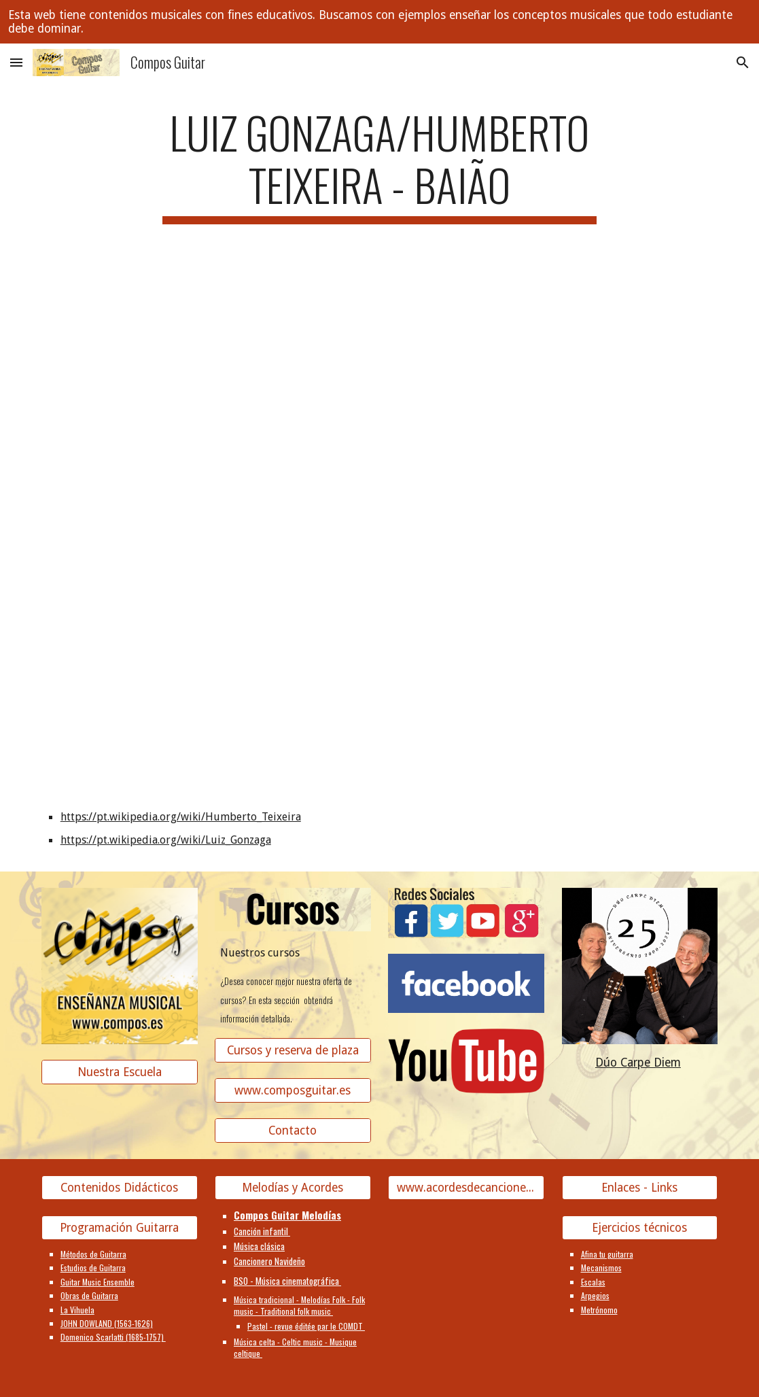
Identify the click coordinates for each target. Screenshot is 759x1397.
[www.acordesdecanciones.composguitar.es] (466, 1188)
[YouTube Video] (177, 338)
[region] (379, 22)
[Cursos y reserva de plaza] (292, 1050)
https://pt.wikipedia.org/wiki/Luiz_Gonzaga (165, 839)
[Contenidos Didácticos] (119, 1188)
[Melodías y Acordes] (292, 1188)
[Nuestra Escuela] (119, 1071)
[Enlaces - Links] (640, 1188)
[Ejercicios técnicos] (640, 1228)
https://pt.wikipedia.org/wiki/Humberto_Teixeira (180, 816)
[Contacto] (292, 1130)
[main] (379, 165)
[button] (16, 62)
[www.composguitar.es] (292, 1090)
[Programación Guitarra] (119, 1228)
